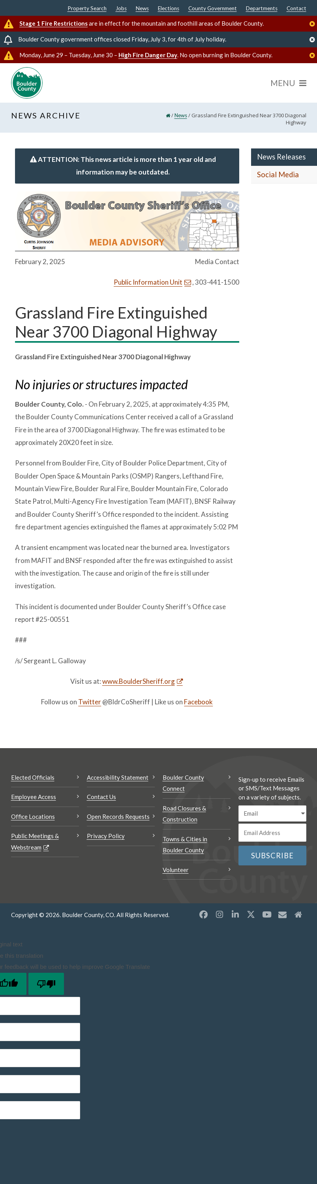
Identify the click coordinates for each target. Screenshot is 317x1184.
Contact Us (101, 796)
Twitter (89, 702)
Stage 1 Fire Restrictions (53, 23)
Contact (296, 8)
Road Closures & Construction (184, 814)
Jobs (121, 8)
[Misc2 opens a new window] (298, 914)
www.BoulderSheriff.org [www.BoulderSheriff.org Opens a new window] (138, 681)
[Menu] (288, 83)
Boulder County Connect (183, 783)
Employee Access (33, 796)
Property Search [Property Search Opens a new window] (87, 8)
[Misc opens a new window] (283, 914)
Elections (168, 8)
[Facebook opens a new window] (204, 914)
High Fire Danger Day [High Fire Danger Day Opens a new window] (147, 54)
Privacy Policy (106, 835)
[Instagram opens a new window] (219, 914)
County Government (212, 8)
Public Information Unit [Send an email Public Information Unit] (148, 282)
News (142, 8)
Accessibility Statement (117, 777)
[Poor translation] (46, 984)
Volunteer (176, 869)
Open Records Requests (118, 816)
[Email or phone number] (272, 833)
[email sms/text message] (272, 813)
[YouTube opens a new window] (267, 914)
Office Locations (33, 816)
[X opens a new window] (251, 914)
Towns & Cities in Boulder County (185, 844)
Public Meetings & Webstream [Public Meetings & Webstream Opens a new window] (35, 841)
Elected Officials (32, 777)
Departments (262, 8)
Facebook (198, 702)
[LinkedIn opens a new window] (235, 914)
